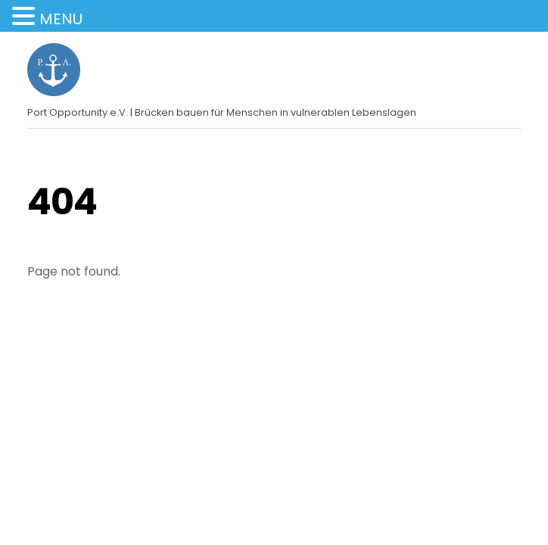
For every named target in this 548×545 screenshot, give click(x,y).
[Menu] (511, 52)
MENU (61, 19)
